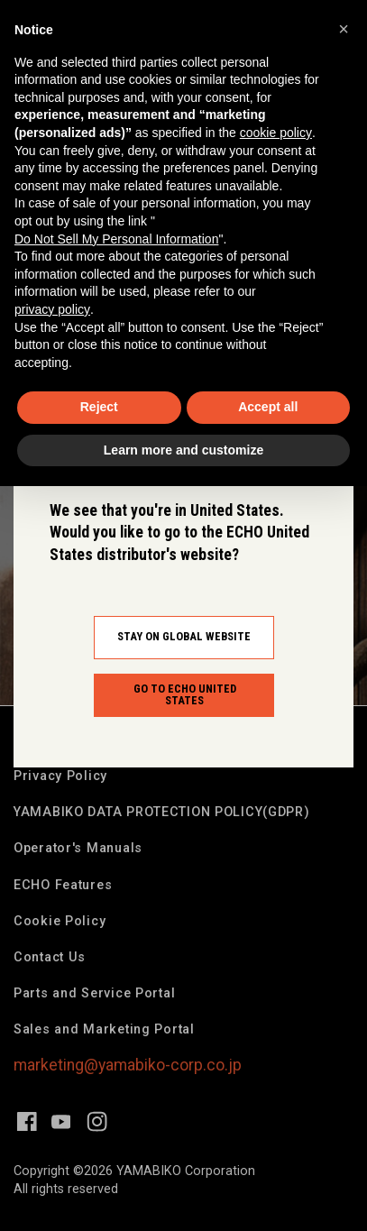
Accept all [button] (268, 407)
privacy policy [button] (52, 309)
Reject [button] (99, 407)
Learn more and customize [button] (183, 450)
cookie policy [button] (276, 132)
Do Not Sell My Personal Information (116, 239)
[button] (343, 28)
